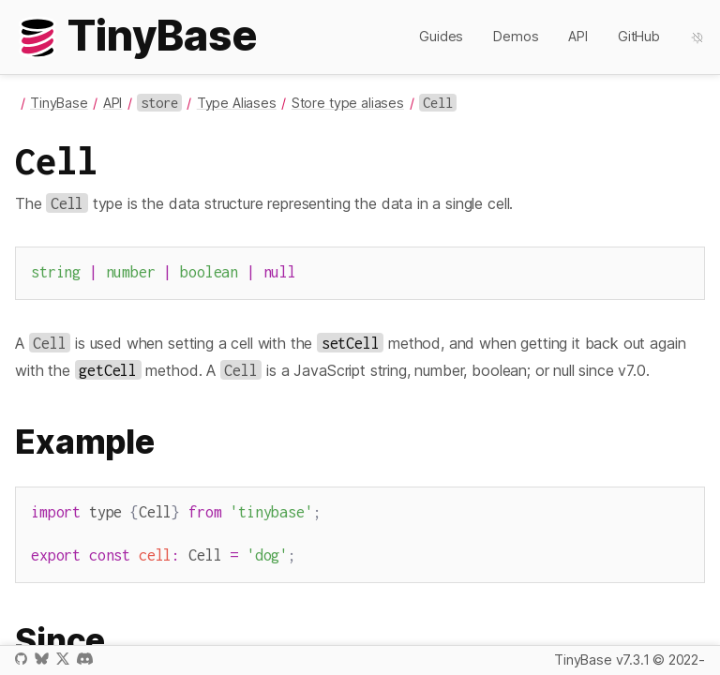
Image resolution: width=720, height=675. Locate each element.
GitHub (639, 36)
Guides (441, 36)
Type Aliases (237, 103)
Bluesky (41, 658)
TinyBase (59, 103)
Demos (515, 36)
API (578, 36)
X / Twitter (62, 658)
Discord (85, 658)
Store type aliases (348, 103)
